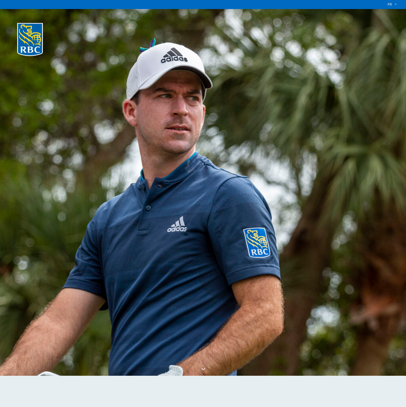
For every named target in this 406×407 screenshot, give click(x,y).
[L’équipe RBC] (30, 38)
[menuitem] (392, 4)
